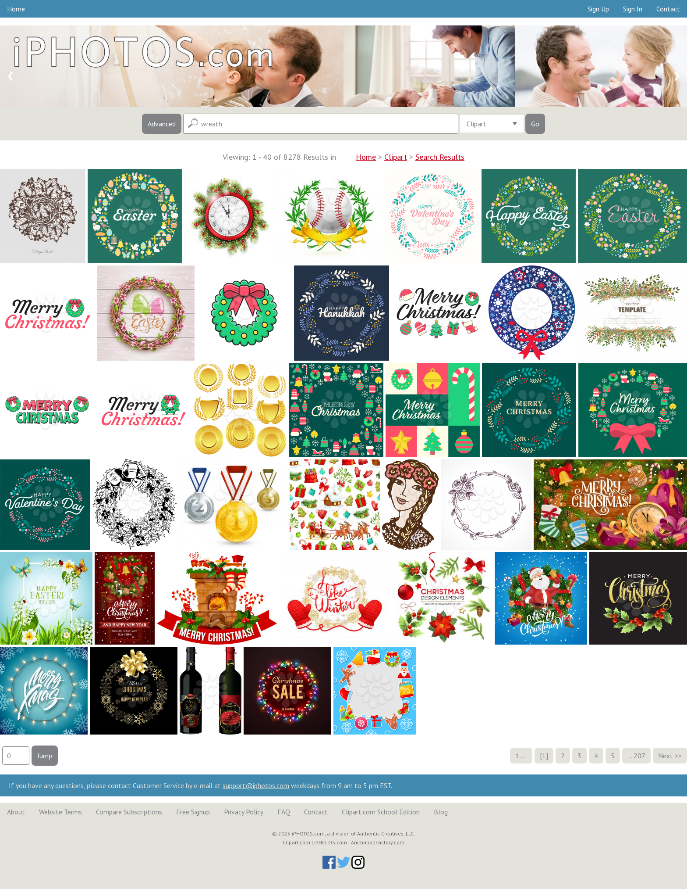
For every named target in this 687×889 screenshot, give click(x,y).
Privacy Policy (243, 811)
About (16, 811)
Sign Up (598, 8)
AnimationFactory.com (377, 842)
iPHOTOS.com (330, 842)
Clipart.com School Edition (381, 811)
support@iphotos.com (256, 785)
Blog (441, 811)
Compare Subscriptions (129, 811)
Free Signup (193, 811)
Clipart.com (296, 842)
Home (16, 8)
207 (639, 755)
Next (665, 755)
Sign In (632, 8)
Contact (668, 8)
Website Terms (60, 811)
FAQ (283, 811)
